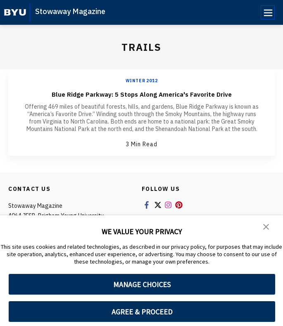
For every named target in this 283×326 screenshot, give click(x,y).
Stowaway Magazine (70, 11)
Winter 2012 (142, 80)
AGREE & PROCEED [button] (142, 311)
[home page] (15, 12)
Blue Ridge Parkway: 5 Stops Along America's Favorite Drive (141, 93)
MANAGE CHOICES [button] (142, 284)
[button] (266, 227)
